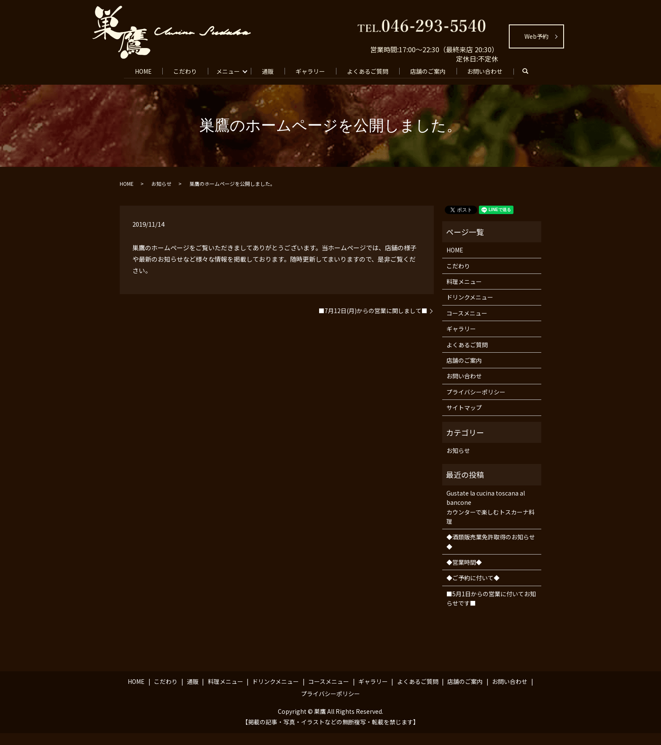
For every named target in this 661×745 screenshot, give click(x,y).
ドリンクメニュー (469, 309)
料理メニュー (464, 293)
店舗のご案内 (434, 70)
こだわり (184, 70)
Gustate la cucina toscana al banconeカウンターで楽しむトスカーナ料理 (490, 519)
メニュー (228, 70)
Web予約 (536, 36)
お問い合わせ (493, 70)
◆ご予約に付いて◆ (473, 589)
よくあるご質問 (372, 70)
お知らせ (161, 195)
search (137, 84)
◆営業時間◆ (464, 574)
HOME (140, 70)
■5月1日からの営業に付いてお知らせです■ (491, 610)
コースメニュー (466, 325)
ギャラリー (313, 70)
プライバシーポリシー (475, 403)
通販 (269, 70)
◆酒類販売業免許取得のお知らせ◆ (490, 553)
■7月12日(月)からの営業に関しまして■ (373, 323)
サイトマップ (464, 419)
